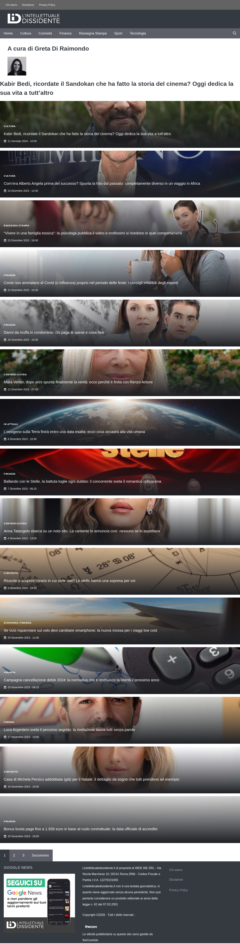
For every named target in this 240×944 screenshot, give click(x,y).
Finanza (65, 33)
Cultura (25, 33)
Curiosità (45, 33)
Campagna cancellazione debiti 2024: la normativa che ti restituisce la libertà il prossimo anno (81, 680)
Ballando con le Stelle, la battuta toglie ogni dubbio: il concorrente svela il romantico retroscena (82, 481)
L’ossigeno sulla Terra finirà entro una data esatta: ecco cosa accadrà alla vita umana (74, 432)
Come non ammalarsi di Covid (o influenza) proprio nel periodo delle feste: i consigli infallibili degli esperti (91, 283)
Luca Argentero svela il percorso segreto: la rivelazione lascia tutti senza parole (69, 730)
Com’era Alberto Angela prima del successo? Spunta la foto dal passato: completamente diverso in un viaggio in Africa (102, 183)
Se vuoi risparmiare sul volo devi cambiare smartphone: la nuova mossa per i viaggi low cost (80, 630)
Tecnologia (138, 33)
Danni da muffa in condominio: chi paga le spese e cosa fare (54, 332)
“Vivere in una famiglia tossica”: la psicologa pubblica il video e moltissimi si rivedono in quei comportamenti (93, 233)
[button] (234, 33)
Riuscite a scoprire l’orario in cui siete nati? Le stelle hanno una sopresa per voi (69, 581)
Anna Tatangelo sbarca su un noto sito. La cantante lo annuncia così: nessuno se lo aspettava (82, 531)
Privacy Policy (47, 4)
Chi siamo (11, 4)
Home (8, 33)
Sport (118, 33)
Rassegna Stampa (93, 33)
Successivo (40, 855)
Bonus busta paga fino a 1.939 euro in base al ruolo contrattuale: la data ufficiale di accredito (81, 829)
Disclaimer (28, 4)
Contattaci (143, 914)
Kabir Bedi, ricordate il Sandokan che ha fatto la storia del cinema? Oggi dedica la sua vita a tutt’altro (87, 134)
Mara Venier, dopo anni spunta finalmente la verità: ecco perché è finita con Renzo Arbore (78, 382)
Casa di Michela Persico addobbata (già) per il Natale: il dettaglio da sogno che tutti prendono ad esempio (91, 779)
